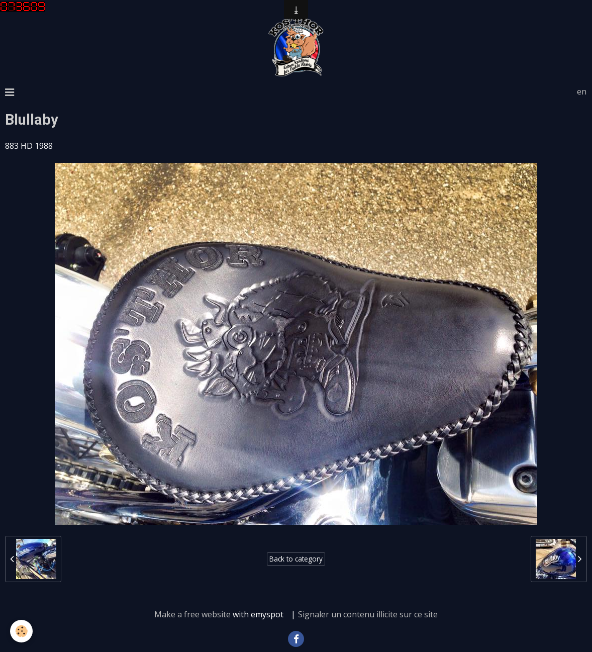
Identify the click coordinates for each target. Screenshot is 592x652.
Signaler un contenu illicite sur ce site (368, 614)
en (581, 91)
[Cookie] (21, 631)
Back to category (296, 559)
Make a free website (192, 614)
